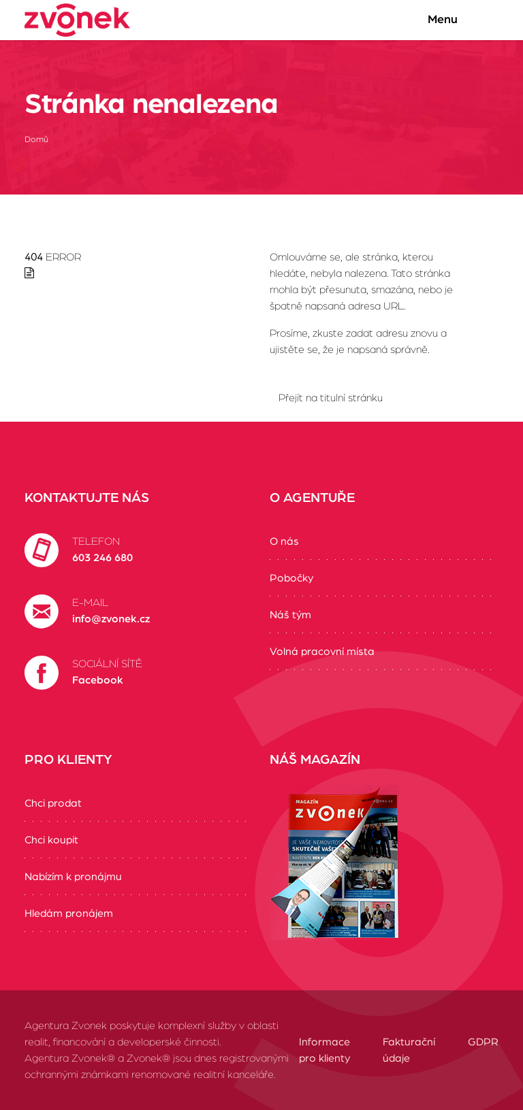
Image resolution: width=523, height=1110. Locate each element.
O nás (284, 541)
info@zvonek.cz (111, 618)
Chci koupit (51, 840)
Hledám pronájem (69, 913)
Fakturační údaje (409, 1050)
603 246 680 (102, 557)
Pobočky (291, 578)
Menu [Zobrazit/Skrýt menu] (456, 20)
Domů (36, 139)
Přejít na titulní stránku (331, 397)
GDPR (483, 1042)
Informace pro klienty (324, 1050)
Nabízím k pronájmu (73, 876)
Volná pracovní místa (322, 651)
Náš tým (290, 614)
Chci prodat (53, 803)
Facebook (97, 680)
